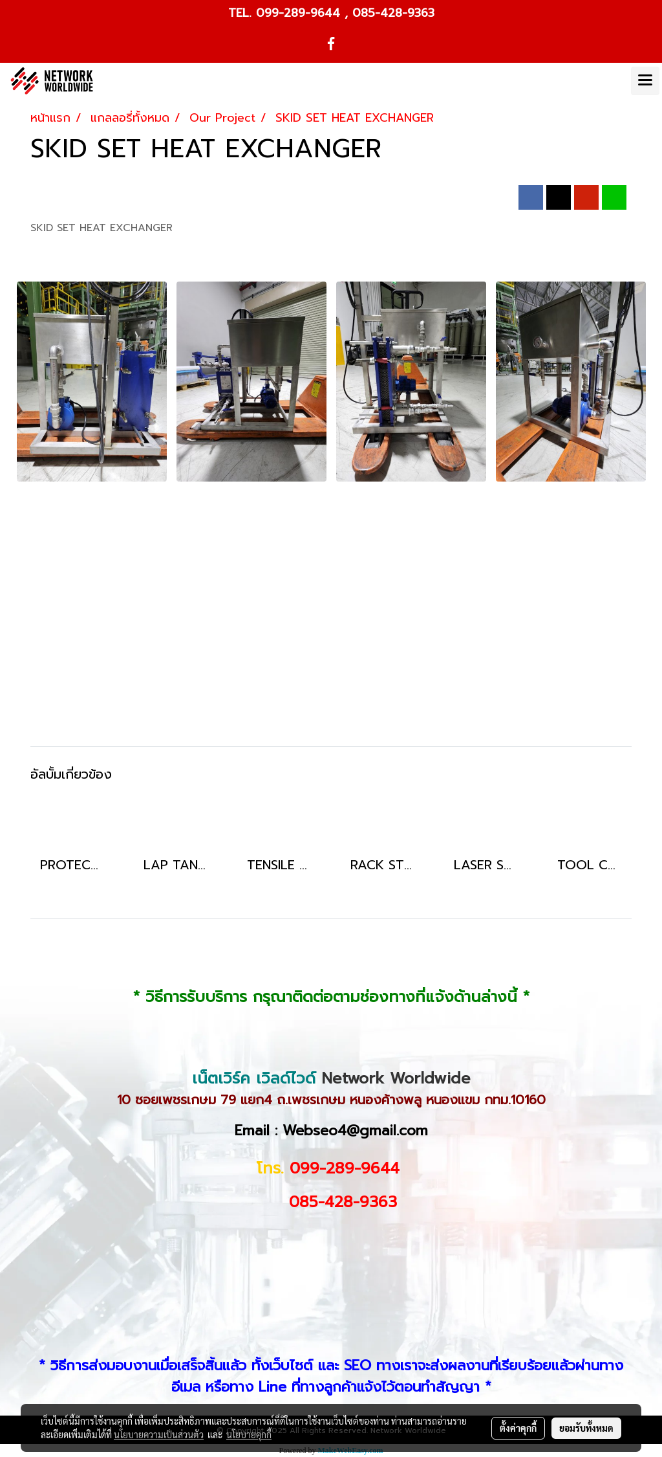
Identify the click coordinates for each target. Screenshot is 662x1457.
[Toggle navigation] (645, 81)
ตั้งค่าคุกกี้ (518, 1428)
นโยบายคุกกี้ (249, 1434)
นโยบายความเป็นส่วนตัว (159, 1434)
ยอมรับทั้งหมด (586, 1428)
